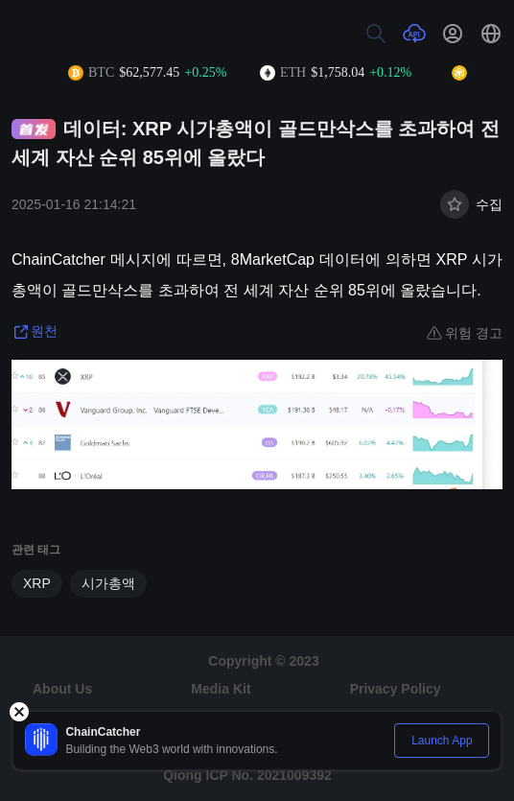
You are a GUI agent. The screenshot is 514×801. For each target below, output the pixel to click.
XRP (37, 583)
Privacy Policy (395, 688)
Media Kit (220, 688)
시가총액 (108, 583)
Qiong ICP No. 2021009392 (247, 775)
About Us (62, 688)
